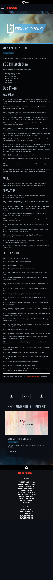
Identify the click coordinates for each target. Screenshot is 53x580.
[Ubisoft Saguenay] (26, 496)
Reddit (32, 376)
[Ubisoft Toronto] (26, 500)
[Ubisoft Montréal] (26, 482)
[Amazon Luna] (26, 522)
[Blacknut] (26, 531)
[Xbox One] (26, 514)
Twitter (27, 376)
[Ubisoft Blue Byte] (26, 486)
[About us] (26, 579)
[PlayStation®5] (26, 516)
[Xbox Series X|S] (26, 512)
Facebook (37, 376)
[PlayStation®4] (26, 518)
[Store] (26, 574)
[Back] (26, 396)
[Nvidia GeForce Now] (26, 529)
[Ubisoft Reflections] (26, 494)
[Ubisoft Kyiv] (26, 490)
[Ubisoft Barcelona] (26, 484)
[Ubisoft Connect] (26, 577)
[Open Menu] (2, 8)
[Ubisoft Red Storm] (26, 492)
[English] (26, 560)
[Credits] (26, 502)
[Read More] (13, 451)
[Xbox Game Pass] (26, 510)
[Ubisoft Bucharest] (26, 488)
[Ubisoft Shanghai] (26, 498)
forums (5, 378)
